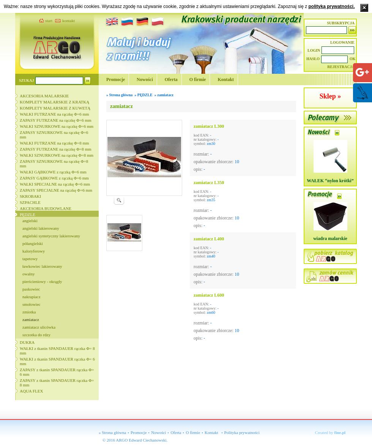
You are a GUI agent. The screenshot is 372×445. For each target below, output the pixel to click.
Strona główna (121, 95)
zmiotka (29, 312)
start (48, 20)
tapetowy (30, 258)
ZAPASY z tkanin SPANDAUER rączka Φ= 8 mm (57, 382)
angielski (30, 220)
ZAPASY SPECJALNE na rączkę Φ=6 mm (56, 190)
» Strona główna (112, 432)
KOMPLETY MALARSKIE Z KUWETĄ (55, 108)
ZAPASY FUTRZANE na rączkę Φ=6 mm (55, 120)
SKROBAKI (30, 196)
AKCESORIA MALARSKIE (44, 96)
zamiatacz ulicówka (38, 327)
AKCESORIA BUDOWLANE (45, 208)
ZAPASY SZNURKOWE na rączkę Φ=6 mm (54, 134)
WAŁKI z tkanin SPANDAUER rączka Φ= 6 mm (57, 361)
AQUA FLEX (31, 391)
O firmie (197, 79)
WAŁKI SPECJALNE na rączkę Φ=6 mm (55, 184)
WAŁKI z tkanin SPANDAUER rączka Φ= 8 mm (57, 350)
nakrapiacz (31, 296)
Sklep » (330, 96)
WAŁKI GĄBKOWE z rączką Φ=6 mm (53, 172)
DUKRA (27, 342)
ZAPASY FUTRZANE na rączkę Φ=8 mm (55, 149)
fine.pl (340, 432)
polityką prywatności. (331, 6)
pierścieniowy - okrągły (42, 281)
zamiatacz (30, 319)
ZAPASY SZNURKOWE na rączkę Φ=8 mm (54, 163)
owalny (28, 274)
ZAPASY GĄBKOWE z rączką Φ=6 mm (54, 178)
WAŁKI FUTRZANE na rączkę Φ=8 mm (54, 143)
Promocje (115, 79)
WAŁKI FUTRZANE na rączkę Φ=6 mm (54, 114)
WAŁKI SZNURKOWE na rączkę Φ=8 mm (56, 155)
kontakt (68, 20)
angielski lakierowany (40, 228)
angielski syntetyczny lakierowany (51, 236)
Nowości (145, 79)
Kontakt (226, 79)
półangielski (32, 243)
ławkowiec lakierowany (42, 266)
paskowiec (31, 289)
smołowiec (31, 304)
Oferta (171, 79)
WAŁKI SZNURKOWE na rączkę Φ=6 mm (56, 126)
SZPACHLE (30, 202)
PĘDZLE (27, 214)
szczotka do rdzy (36, 334)
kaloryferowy (33, 251)
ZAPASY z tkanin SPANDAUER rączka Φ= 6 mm (57, 372)
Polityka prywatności (242, 432)
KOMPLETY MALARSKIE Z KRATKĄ (54, 102)
